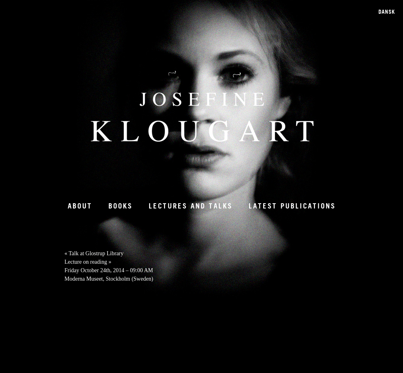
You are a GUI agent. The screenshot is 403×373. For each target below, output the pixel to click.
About (80, 206)
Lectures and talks (191, 206)
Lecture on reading (87, 262)
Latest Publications (292, 206)
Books (120, 206)
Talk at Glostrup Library (94, 253)
